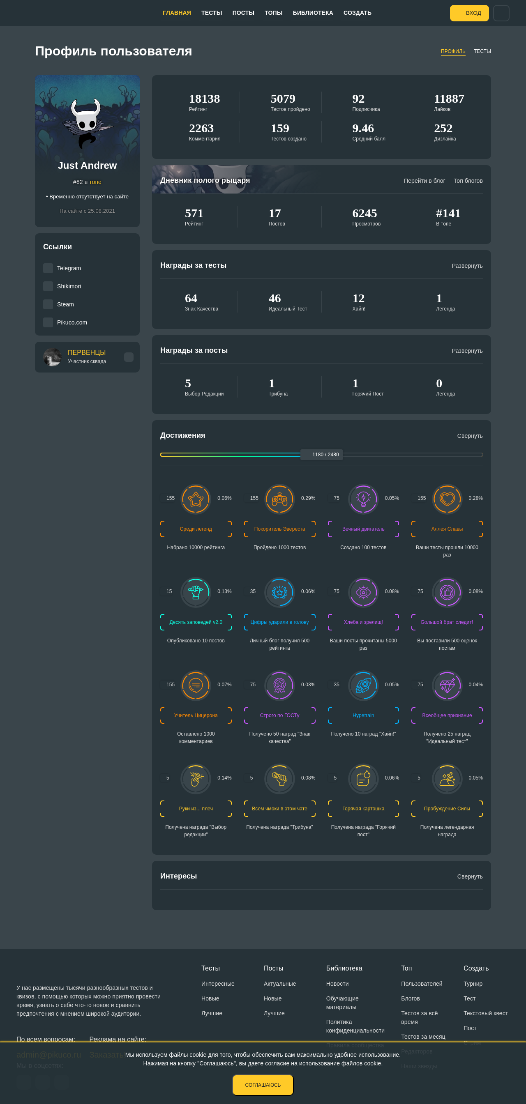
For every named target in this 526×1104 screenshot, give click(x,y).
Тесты (210, 12)
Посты (240, 12)
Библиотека (306, 12)
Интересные (218, 983)
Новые (210, 998)
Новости (337, 983)
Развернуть (467, 265)
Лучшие (211, 1013)
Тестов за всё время (419, 1017)
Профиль (453, 51)
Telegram (69, 268)
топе (95, 182)
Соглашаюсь (263, 1085)
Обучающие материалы (342, 1002)
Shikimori (69, 286)
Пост (470, 1028)
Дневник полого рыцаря (205, 180)
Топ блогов (468, 180)
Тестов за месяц (423, 1036)
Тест (469, 998)
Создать (348, 12)
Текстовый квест (486, 1013)
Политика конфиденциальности (355, 1026)
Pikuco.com (72, 322)
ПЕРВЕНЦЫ (87, 357)
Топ (406, 968)
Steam (65, 304)
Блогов (410, 998)
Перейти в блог (424, 180)
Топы (268, 12)
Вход (471, 12)
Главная (178, 12)
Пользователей (421, 983)
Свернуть (470, 435)
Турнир (473, 983)
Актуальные (280, 983)
